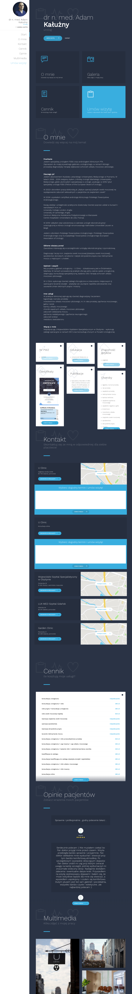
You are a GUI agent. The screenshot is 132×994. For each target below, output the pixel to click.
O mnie (22, 39)
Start (24, 34)
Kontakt (22, 43)
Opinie (23, 53)
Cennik (23, 48)
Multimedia (20, 58)
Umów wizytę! (19, 63)
